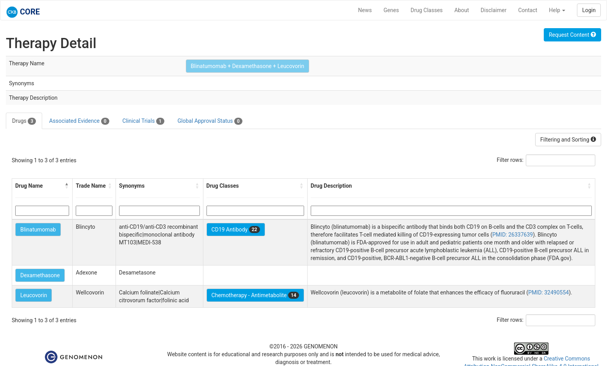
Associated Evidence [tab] (79, 121)
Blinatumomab (38, 229)
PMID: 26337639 (512, 234)
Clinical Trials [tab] (143, 121)
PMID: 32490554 (548, 292)
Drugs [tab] (24, 121)
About (461, 10)
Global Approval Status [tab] (210, 121)
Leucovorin (33, 295)
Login (589, 10)
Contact (527, 10)
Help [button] (557, 10)
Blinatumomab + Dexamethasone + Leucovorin (247, 66)
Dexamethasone (40, 275)
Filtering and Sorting (568, 139)
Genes (391, 10)
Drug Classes (427, 10)
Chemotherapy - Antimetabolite (255, 295)
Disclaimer (493, 10)
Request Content (572, 35)
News (365, 10)
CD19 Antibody (236, 229)
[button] (66, 186)
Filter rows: (510, 160)
